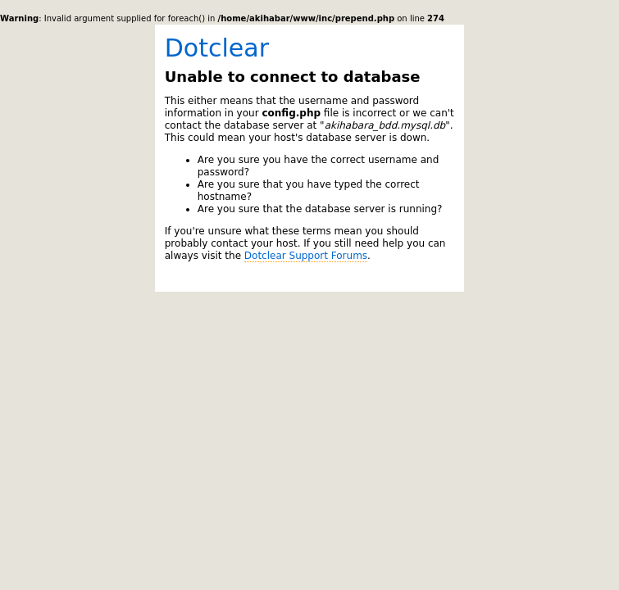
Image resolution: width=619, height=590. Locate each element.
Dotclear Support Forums (305, 255)
